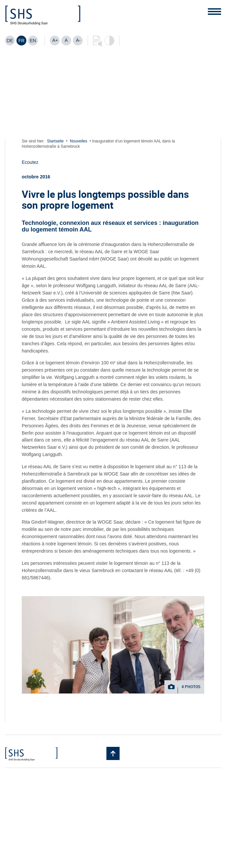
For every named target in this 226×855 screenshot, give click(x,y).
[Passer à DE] (10, 41)
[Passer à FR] (21, 41)
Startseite (55, 141)
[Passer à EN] (33, 41)
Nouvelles (78, 141)
